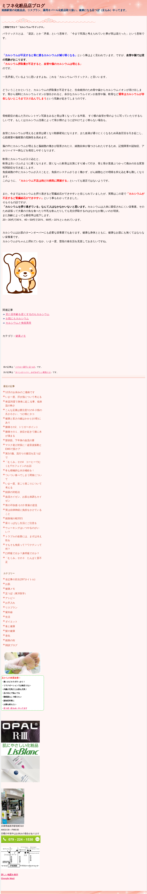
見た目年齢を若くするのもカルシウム (27, 314)
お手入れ (10, 603)
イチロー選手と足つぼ (25, 367)
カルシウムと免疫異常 (18, 322)
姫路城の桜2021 (14, 518)
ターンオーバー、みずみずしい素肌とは (33, 372)
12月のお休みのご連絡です (20, 392)
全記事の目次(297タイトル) (20, 579)
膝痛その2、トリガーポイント (21, 427)
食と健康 (10, 626)
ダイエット (11, 621)
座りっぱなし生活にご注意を (21, 523)
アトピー (10, 598)
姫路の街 (10, 640)
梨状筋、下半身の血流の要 (19, 440)
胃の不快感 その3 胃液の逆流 (21, 505)
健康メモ (20, 335)
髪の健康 (10, 631)
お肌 (7, 584)
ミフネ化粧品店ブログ (23, 5)
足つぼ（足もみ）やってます (15, 708)
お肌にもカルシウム (17, 318)
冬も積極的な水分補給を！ (19, 470)
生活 (7, 617)
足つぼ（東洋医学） (16, 593)
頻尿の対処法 (12, 492)
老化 (7, 635)
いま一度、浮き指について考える (23, 397)
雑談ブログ (11, 645)
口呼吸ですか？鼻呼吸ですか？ (22, 553)
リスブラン (11, 607)
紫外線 (9, 612)
